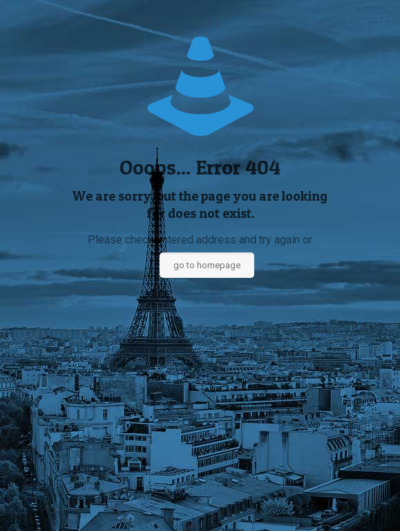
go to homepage (206, 265)
